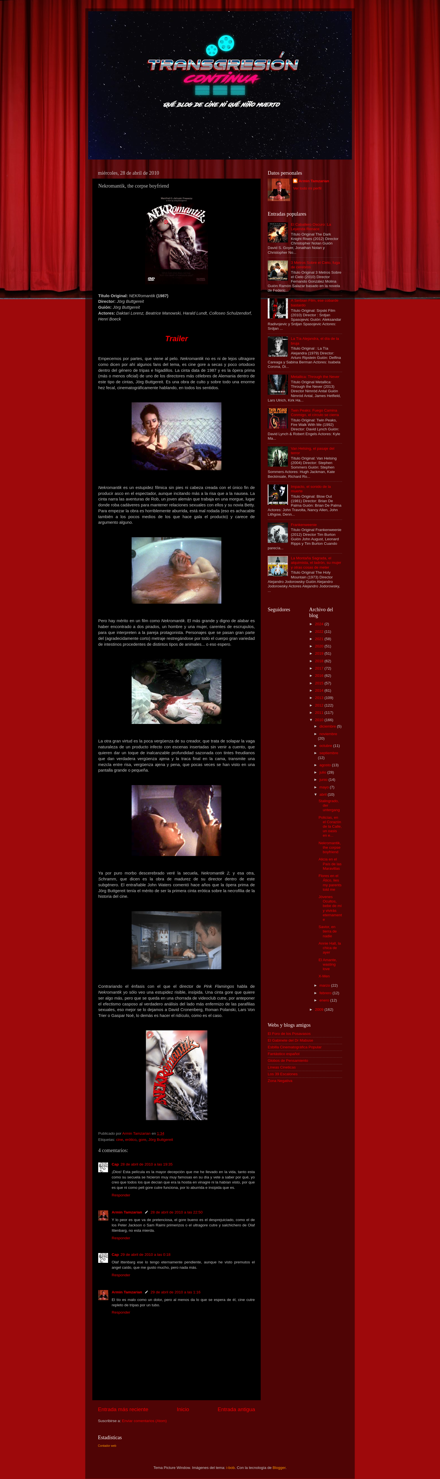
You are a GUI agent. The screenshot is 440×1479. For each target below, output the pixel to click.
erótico (131, 1139)
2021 (319, 639)
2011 (319, 712)
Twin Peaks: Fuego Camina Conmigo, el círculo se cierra (315, 412)
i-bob (230, 1468)
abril (324, 794)
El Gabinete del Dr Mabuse (290, 1040)
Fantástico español (283, 1054)
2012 (319, 705)
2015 (319, 683)
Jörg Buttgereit (160, 1139)
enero (325, 1000)
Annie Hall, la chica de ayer (329, 947)
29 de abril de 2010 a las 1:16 (176, 1292)
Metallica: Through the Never (315, 377)
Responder (121, 1195)
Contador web (107, 1445)
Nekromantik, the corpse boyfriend (329, 847)
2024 (319, 624)
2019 (319, 653)
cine (119, 1139)
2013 (319, 698)
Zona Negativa (280, 1081)
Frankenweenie (304, 525)
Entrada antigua (236, 1409)
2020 (319, 646)
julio (323, 772)
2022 (319, 631)
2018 (319, 661)
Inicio (183, 1409)
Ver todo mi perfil (307, 188)
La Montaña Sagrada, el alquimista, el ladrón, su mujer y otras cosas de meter (316, 562)
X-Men (324, 976)
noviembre (328, 734)
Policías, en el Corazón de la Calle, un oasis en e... (330, 826)
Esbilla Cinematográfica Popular (295, 1047)
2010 (319, 720)
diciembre (328, 726)
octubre (326, 746)
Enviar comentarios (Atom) (144, 1421)
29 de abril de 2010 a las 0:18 (146, 1254)
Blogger (279, 1468)
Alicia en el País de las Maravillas (330, 863)
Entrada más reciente (123, 1409)
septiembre (329, 753)
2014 (319, 690)
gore (142, 1139)
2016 (319, 675)
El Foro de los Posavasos (289, 1034)
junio (324, 779)
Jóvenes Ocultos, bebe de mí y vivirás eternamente (330, 908)
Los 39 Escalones (283, 1074)
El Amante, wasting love (327, 964)
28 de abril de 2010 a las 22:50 (177, 1212)
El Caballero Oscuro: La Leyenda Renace (311, 226)
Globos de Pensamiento (288, 1060)
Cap (115, 1164)
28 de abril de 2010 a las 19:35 (147, 1164)
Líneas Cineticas (282, 1067)
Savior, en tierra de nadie (327, 931)
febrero (326, 993)
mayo (325, 787)
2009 (319, 1009)
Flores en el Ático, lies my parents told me (330, 883)
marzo (325, 985)
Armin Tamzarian (127, 1212)
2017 (319, 668)
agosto (326, 765)
